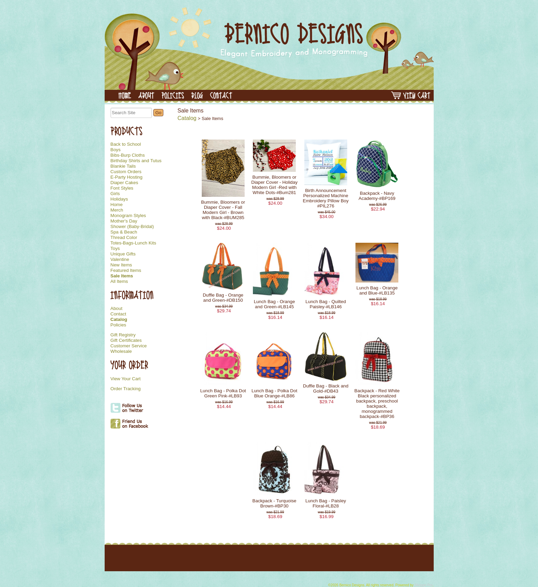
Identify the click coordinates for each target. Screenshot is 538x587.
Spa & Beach (123, 232)
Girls (115, 194)
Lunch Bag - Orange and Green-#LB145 (274, 304)
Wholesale (121, 351)
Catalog (118, 320)
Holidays (119, 199)
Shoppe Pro (423, 585)
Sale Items (121, 276)
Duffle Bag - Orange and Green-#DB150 (223, 297)
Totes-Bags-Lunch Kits (133, 243)
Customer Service (128, 346)
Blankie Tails (123, 166)
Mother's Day (123, 221)
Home (116, 205)
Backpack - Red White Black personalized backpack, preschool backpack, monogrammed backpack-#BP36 (377, 403)
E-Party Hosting (126, 177)
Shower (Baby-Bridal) (132, 227)
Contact (118, 314)
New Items (121, 265)
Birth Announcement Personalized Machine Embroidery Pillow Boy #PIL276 (326, 198)
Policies (118, 325)
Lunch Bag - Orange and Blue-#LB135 (377, 290)
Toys (115, 249)
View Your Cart (125, 378)
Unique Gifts (123, 254)
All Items (119, 281)
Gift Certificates (126, 340)
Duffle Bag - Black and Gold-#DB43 (325, 388)
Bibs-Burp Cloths (127, 155)
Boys (115, 150)
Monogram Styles (128, 216)
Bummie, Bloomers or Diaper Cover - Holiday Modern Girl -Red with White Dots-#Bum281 (274, 185)
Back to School (125, 144)
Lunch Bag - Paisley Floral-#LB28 (325, 503)
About (116, 309)
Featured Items (125, 270)
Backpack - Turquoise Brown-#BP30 (274, 503)
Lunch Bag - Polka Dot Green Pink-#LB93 (223, 393)
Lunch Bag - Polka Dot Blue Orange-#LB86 (274, 393)
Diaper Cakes (124, 183)
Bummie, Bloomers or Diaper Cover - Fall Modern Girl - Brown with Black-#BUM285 (223, 210)
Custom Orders (125, 172)
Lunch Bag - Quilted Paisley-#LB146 (325, 304)
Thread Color (123, 238)
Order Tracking (125, 389)
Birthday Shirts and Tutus (136, 161)
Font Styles (121, 188)
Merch (116, 210)
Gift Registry (123, 335)
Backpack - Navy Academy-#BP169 (377, 196)
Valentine (119, 260)
